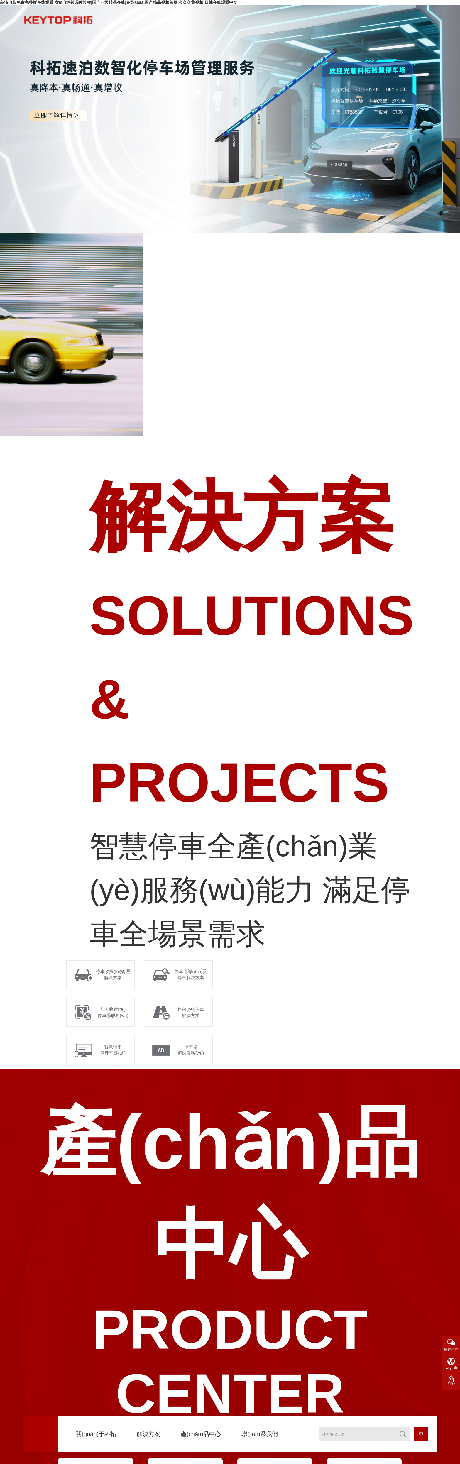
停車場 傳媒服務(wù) (192, 1055)
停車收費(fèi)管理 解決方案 (114, 975)
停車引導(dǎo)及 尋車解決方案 (192, 975)
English (451, 1367)
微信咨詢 (451, 1350)
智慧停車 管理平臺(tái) (114, 1055)
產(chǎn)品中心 (201, 1434)
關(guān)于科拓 (96, 1434)
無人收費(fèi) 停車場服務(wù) (114, 1015)
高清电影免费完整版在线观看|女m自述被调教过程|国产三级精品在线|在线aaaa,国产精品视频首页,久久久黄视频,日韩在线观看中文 (118, 2)
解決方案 (148, 1434)
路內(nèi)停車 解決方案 (192, 1015)
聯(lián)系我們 (259, 1434)
